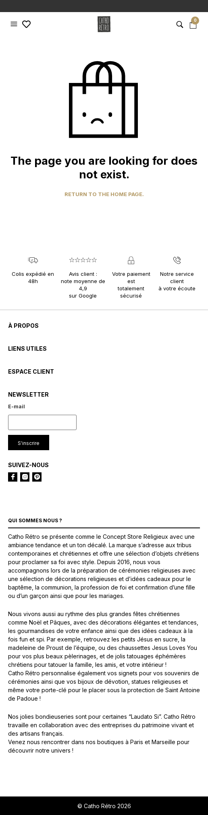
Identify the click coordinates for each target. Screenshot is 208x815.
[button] (15, 24)
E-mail (16, 406)
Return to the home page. (104, 194)
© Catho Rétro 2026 (104, 806)
